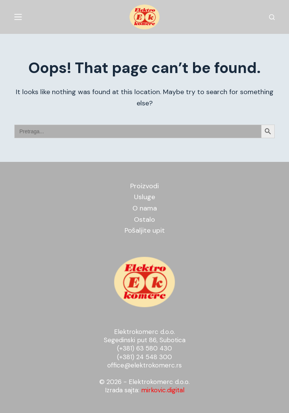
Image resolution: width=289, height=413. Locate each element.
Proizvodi (144, 185)
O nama (144, 208)
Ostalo (144, 219)
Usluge (144, 196)
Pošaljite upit (145, 230)
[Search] (272, 17)
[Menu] (18, 17)
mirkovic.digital (162, 390)
